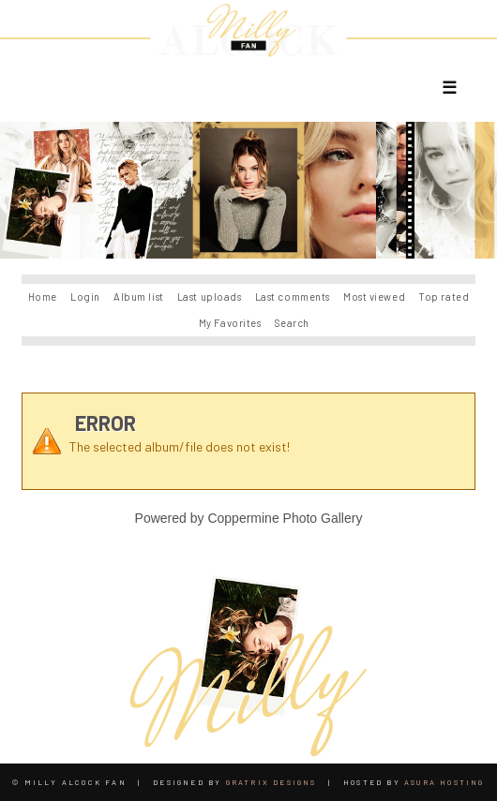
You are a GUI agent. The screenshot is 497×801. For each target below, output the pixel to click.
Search (292, 323)
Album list (138, 296)
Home (42, 296)
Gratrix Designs (271, 782)
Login (85, 296)
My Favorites (230, 323)
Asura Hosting (444, 782)
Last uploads (209, 296)
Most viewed (374, 296)
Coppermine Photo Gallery (284, 518)
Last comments (292, 296)
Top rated (443, 296)
